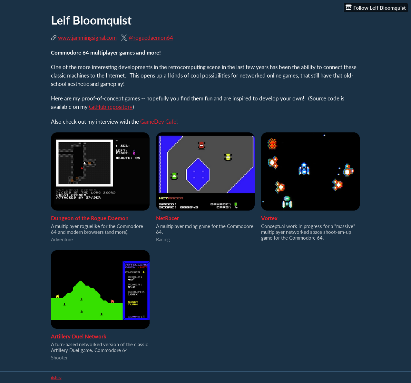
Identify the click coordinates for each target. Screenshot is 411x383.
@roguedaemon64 (151, 37)
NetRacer (167, 218)
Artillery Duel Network (78, 336)
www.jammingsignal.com (87, 37)
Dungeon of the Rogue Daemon (90, 218)
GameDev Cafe (158, 121)
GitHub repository (110, 106)
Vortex (269, 218)
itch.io (56, 377)
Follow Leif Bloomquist (376, 7)
